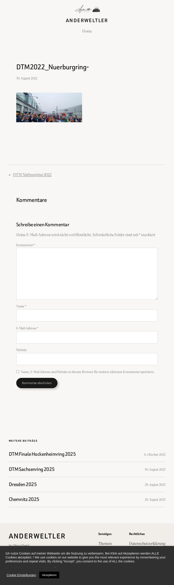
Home (87, 31)
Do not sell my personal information (30, 566)
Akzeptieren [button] (49, 575)
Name (21, 306)
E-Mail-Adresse (27, 328)
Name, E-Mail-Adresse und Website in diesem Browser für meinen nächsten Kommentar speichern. (88, 371)
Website (21, 349)
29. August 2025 (155, 484)
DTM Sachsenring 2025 (32, 469)
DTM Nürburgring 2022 (32, 174)
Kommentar (25, 244)
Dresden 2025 (23, 484)
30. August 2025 (155, 469)
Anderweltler (87, 20)
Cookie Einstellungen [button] (21, 575)
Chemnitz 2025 (24, 499)
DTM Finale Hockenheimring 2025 (42, 454)
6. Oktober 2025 (154, 454)
